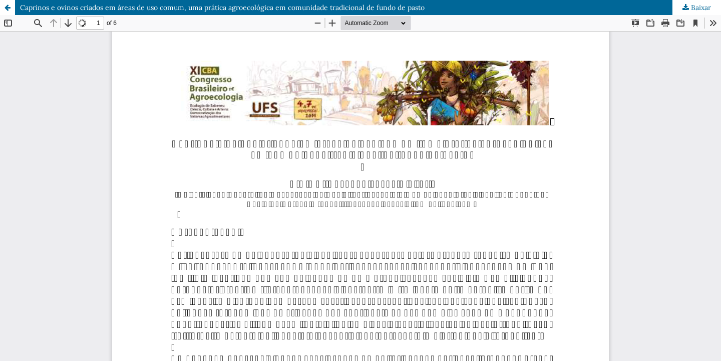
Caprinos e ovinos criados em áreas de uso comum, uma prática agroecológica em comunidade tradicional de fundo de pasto (222, 7)
